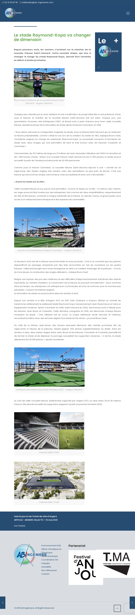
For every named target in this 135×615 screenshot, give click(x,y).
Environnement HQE (51, 545)
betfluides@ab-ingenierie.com (37, 2)
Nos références (49, 570)
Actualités (46, 566)
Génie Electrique (49, 556)
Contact (45, 573)
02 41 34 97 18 (11, 2)
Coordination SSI (49, 559)
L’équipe (45, 563)
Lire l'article (19, 525)
